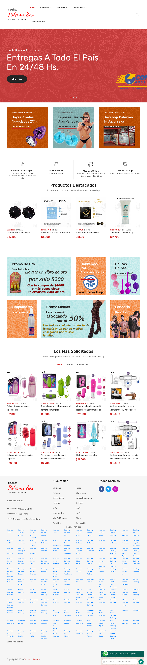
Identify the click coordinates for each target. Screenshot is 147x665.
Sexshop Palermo (32, 659)
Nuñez (56, 508)
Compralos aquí (20, 312)
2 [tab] (73, 97)
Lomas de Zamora (84, 498)
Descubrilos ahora (21, 127)
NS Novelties (83, 364)
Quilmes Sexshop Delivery (33, 612)
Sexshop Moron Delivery (21, 561)
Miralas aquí (121, 312)
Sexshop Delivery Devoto (21, 571)
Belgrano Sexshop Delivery (90, 612)
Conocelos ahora (112, 127)
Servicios (45, 7)
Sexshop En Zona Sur (67, 532)
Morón (78, 508)
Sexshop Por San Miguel (102, 623)
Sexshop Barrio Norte (21, 581)
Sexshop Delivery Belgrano (33, 571)
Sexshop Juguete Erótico (21, 532)
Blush (60, 364)
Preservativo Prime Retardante (55, 232)
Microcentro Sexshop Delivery (45, 602)
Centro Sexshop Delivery (10, 592)
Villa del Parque (60, 518)
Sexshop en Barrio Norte (79, 550)
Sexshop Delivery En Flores (136, 561)
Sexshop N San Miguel (79, 561)
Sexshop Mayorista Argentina (136, 543)
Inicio (32, 7)
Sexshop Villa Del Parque (90, 633)
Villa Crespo (81, 493)
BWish (70, 364)
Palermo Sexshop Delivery (125, 602)
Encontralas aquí (20, 269)
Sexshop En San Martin (102, 532)
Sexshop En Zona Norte (79, 532)
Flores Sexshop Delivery (56, 592)
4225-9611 (22, 514)
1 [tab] (71, 97)
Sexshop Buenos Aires (125, 571)
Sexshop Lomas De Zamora (33, 543)
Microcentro (58, 513)
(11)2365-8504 (25, 509)
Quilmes (79, 503)
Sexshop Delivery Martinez (56, 561)
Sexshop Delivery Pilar (10, 561)
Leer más (17, 79)
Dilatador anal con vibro (86, 455)
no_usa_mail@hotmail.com (26, 519)
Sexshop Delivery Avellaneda (68, 571)
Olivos (78, 518)
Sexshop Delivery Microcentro (45, 561)
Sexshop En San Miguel (90, 532)
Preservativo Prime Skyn (87, 232)
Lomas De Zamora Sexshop (136, 592)
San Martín (81, 523)
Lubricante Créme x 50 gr (122, 232)
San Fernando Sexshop (56, 612)
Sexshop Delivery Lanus (67, 561)
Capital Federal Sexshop (44, 592)
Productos (62, 7)
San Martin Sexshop (79, 612)
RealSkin (127, 230)
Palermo (56, 493)
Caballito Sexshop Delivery (125, 592)
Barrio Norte (58, 498)
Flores (78, 488)
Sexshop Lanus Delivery (113, 532)
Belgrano (57, 488)
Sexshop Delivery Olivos (33, 561)
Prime (55, 230)
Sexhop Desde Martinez (90, 623)
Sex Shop (125, 610)
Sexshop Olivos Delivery (125, 561)
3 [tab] (76, 97)
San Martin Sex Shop (67, 612)
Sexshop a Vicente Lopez (44, 581)
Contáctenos (38, 22)
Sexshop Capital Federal (90, 571)
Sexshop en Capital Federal (21, 550)
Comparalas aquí (124, 273)
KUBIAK (19, 230)
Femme (56, 503)
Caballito (57, 523)
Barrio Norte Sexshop (56, 633)
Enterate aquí (88, 278)
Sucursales (81, 7)
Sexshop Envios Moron (44, 532)
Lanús (78, 513)
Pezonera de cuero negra (18, 232)
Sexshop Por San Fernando (125, 581)
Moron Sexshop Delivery (90, 602)
